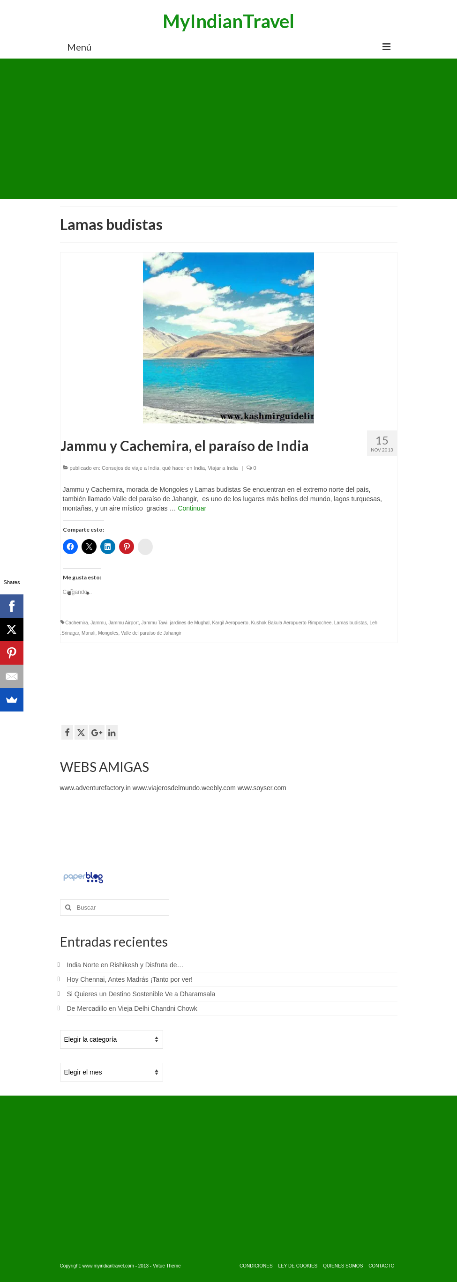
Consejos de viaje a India (130, 468)
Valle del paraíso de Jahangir (151, 633)
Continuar (192, 508)
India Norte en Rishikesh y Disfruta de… (125, 965)
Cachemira (76, 622)
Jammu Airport (124, 622)
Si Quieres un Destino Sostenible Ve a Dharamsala (141, 994)
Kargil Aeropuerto (230, 622)
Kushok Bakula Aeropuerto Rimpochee (291, 622)
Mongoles (108, 633)
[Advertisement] (228, 128)
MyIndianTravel (228, 21)
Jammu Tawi (154, 622)
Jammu (98, 622)
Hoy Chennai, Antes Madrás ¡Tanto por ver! (130, 979)
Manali (88, 633)
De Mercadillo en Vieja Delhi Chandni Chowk (132, 1008)
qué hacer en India (183, 468)
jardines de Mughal (190, 622)
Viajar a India (223, 468)
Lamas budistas (350, 622)
